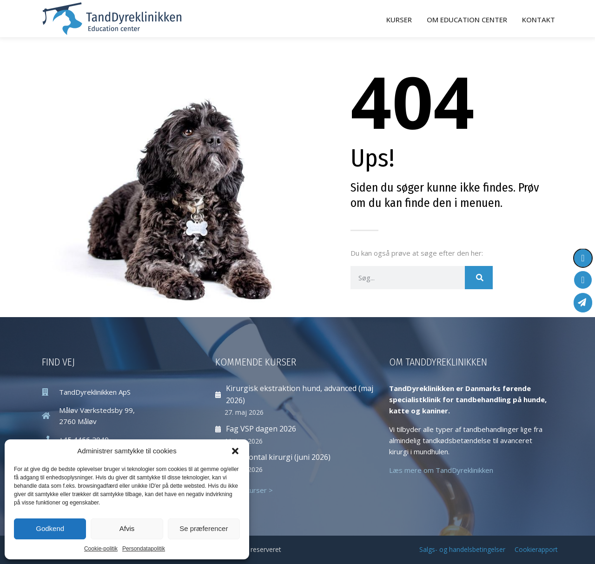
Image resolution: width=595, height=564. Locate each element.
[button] (235, 451)
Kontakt (538, 19)
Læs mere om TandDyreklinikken (441, 469)
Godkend (50, 528)
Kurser (399, 19)
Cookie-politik (101, 548)
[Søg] (479, 276)
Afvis (127, 528)
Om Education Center (467, 19)
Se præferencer (203, 528)
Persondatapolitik (143, 548)
